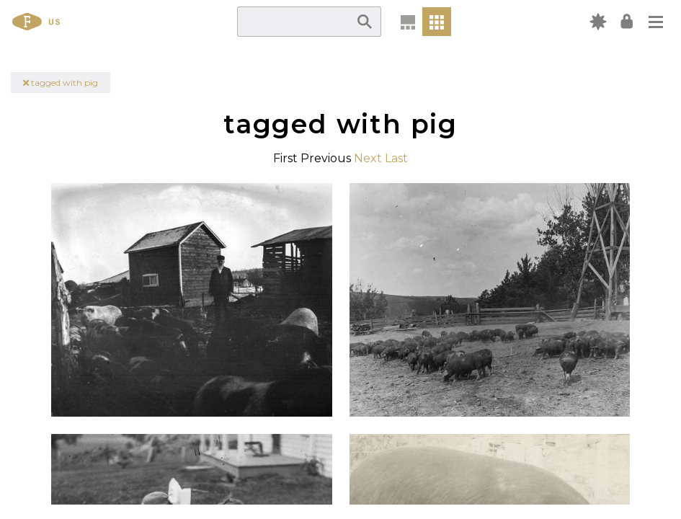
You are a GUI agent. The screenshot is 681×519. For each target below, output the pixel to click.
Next (368, 158)
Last (396, 158)
